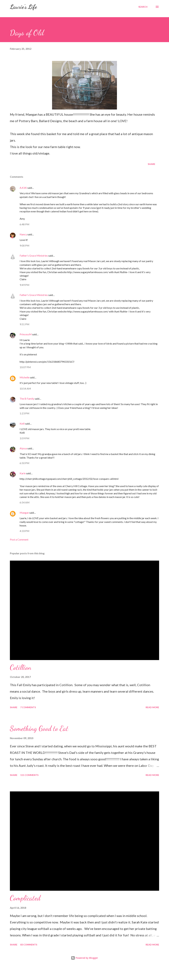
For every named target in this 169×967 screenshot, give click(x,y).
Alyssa (23, 448)
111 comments (29, 775)
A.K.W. (23, 187)
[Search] (142, 7)
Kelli (22, 423)
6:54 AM (25, 502)
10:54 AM (25, 388)
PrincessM (26, 334)
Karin (23, 473)
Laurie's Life (23, 6)
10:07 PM (25, 367)
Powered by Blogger (84, 957)
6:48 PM (24, 224)
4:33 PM (24, 530)
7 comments (28, 707)
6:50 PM (24, 463)
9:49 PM (24, 284)
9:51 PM (24, 324)
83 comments (28, 944)
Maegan (24, 512)
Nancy (23, 234)
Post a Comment (19, 539)
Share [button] (151, 164)
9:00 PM (24, 245)
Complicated (25, 898)
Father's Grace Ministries (34, 255)
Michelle (24, 377)
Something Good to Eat (39, 728)
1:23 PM (24, 413)
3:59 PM (24, 438)
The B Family (27, 398)
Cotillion (20, 667)
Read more (152, 707)
